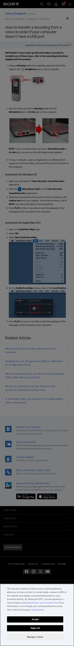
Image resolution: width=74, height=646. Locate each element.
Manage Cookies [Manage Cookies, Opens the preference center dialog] (35, 637)
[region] (37, 615)
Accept (35, 619)
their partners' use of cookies (40, 602)
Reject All (35, 628)
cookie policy (37, 609)
